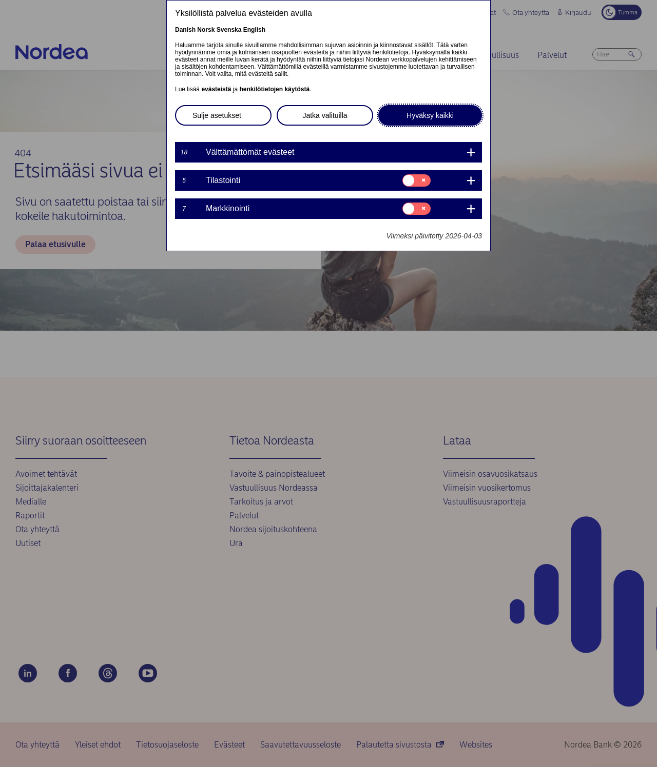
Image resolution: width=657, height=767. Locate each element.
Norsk (206, 29)
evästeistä (216, 89)
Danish (185, 29)
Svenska (229, 29)
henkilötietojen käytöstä (274, 89)
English (254, 29)
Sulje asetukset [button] (216, 115)
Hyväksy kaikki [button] (430, 115)
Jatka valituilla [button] (324, 115)
